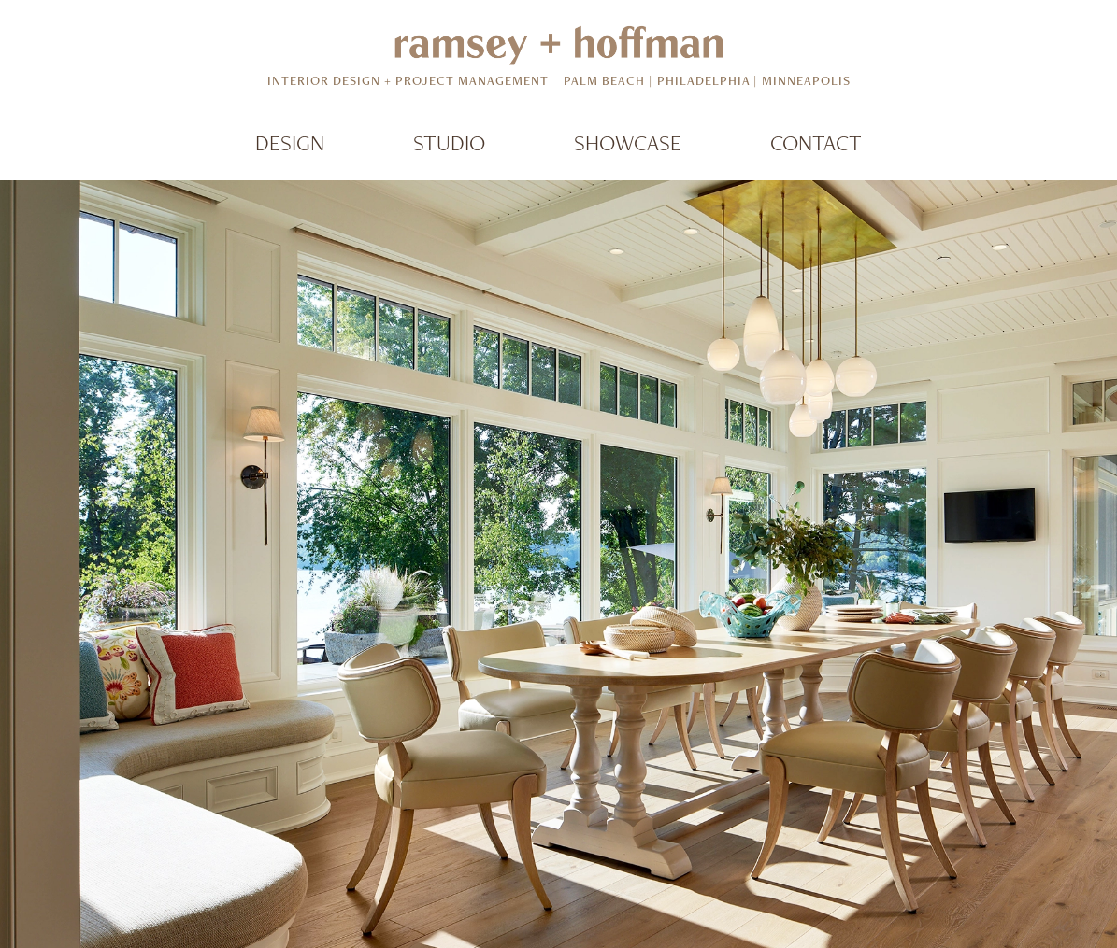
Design (289, 142)
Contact (816, 142)
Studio (449, 142)
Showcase (627, 142)
